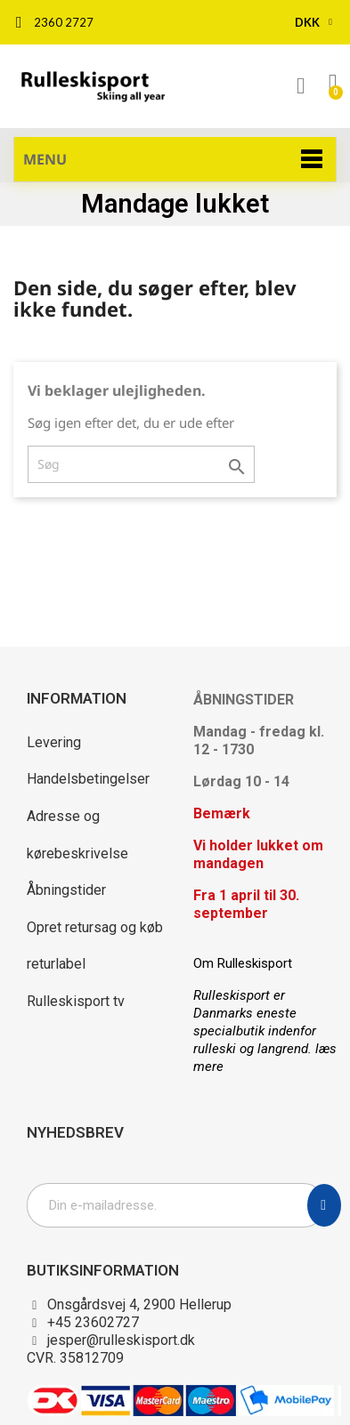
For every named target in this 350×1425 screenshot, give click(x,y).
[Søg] (141, 464)
